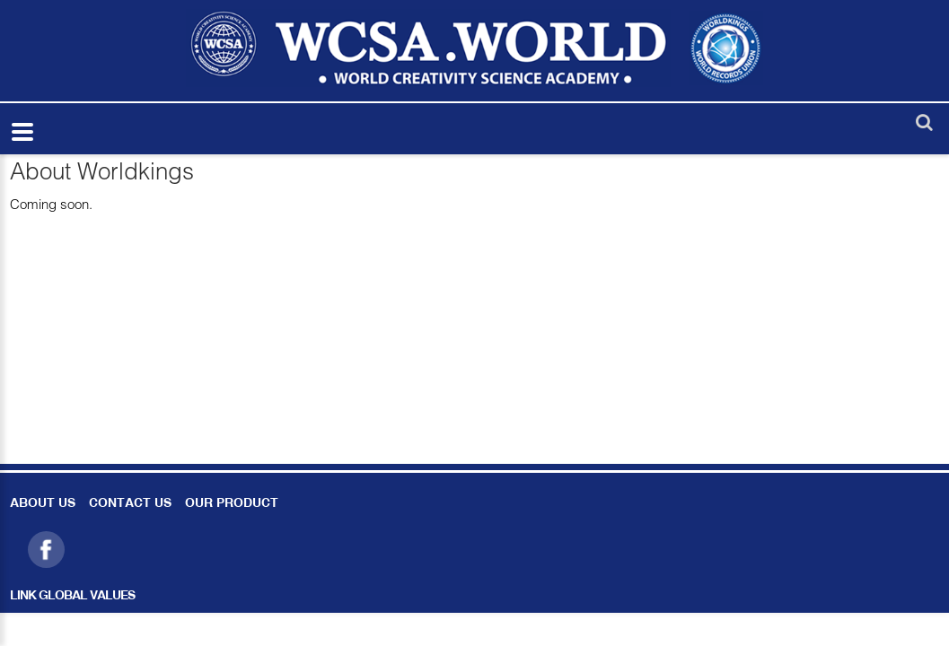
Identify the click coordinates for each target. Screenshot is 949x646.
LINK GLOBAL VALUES (72, 596)
